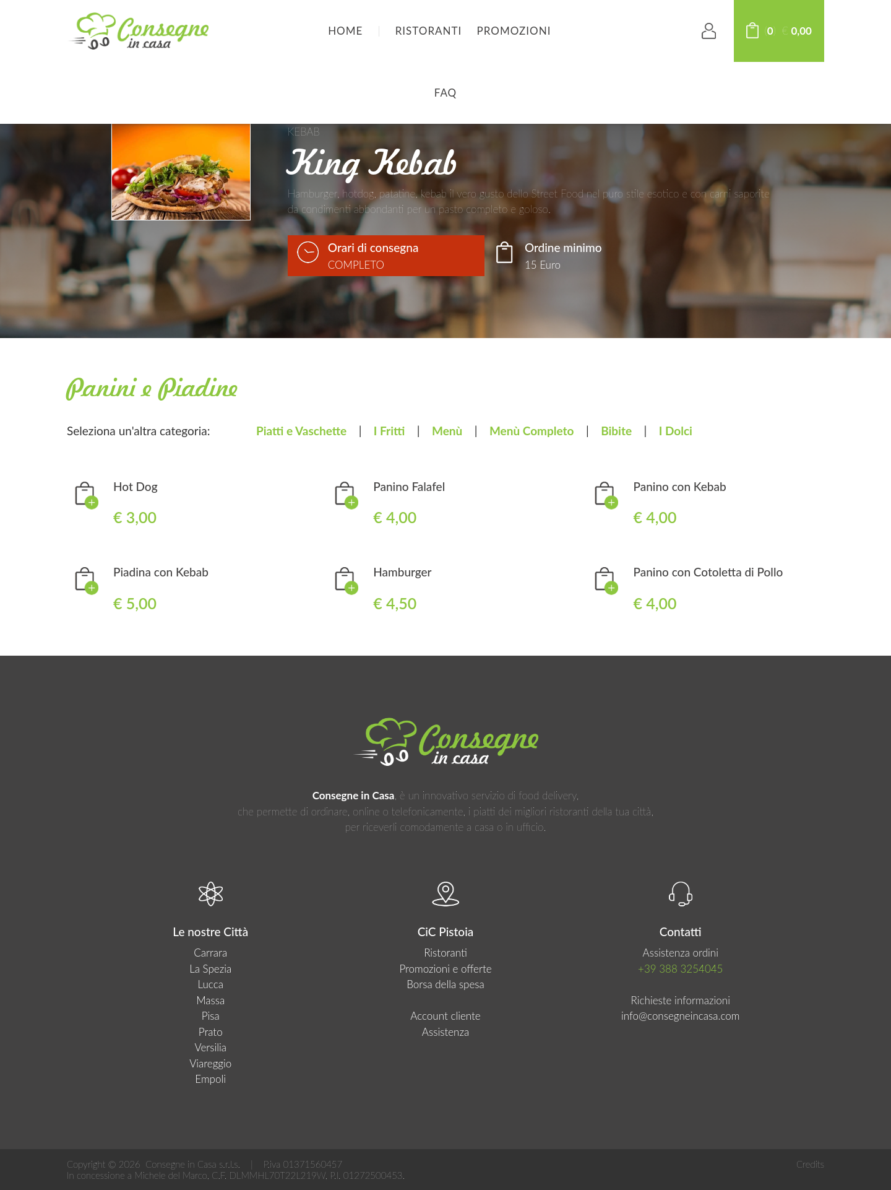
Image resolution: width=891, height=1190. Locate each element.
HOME (345, 30)
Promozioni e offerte (445, 968)
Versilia (210, 1047)
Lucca (210, 984)
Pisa (211, 1015)
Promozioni (514, 30)
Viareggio (210, 1063)
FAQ (445, 92)
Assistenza (445, 1031)
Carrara (210, 952)
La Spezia (210, 968)
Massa (210, 1000)
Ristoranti (428, 30)
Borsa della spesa (445, 984)
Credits (810, 1164)
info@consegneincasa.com (680, 1015)
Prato (211, 1031)
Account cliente (445, 1015)
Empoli (210, 1078)
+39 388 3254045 (680, 968)
